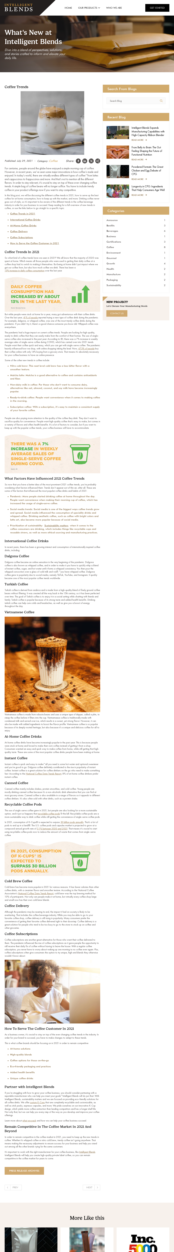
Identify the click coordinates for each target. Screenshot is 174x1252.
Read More (139, 140)
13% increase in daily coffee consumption (24, 270)
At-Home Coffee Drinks (23, 225)
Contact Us (117, 313)
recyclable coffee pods (49, 813)
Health (136, 269)
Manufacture (136, 274)
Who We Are (114, 7)
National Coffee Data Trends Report (43, 773)
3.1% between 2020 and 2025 (52, 828)
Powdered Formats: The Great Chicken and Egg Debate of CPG (147, 170)
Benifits (136, 225)
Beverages (136, 231)
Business (136, 236)
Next (89, 1187)
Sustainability (136, 285)
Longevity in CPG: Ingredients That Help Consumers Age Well (148, 188)
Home (68, 7)
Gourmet (136, 258)
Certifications (136, 242)
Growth (136, 263)
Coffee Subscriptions (21, 237)
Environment (136, 253)
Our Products (89, 7)
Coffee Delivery (19, 231)
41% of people (30, 317)
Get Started (157, 7)
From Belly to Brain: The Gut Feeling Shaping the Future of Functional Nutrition (147, 151)
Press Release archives (24, 1170)
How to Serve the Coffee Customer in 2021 (34, 243)
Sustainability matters (56, 525)
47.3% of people (86, 348)
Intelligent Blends (87, 1152)
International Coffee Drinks (25, 219)
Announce (136, 220)
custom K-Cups (37, 1102)
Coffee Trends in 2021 (22, 213)
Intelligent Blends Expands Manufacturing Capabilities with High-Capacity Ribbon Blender (148, 131)
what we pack (29, 1120)
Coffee (53, 160)
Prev (15, 1187)
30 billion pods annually (72, 822)
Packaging (136, 280)
